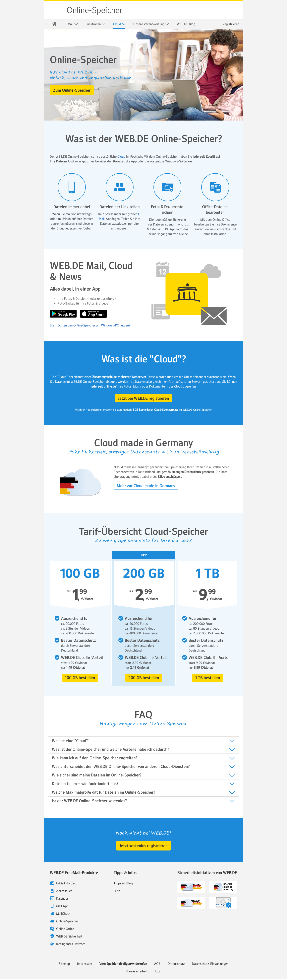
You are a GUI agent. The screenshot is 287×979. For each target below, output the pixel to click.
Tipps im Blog (123, 883)
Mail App (62, 906)
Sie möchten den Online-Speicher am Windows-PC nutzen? (90, 325)
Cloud (119, 24)
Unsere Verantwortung (151, 24)
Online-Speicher (95, 10)
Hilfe (117, 891)
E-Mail (71, 24)
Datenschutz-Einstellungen (210, 964)
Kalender (62, 898)
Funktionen (95, 24)
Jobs (158, 971)
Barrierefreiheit (136, 971)
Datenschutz (176, 964)
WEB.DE (55, 10)
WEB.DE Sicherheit (69, 936)
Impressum (84, 964)
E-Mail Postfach (67, 883)
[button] (72, 90)
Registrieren (230, 24)
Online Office (65, 929)
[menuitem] (54, 24)
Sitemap (64, 964)
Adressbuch (64, 891)
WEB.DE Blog (186, 24)
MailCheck (63, 914)
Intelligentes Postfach (71, 944)
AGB (157, 964)
